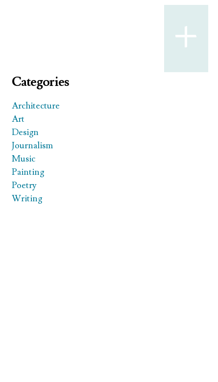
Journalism (32, 145)
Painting (28, 172)
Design (25, 132)
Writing (27, 198)
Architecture (36, 105)
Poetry (24, 185)
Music (23, 158)
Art (18, 119)
